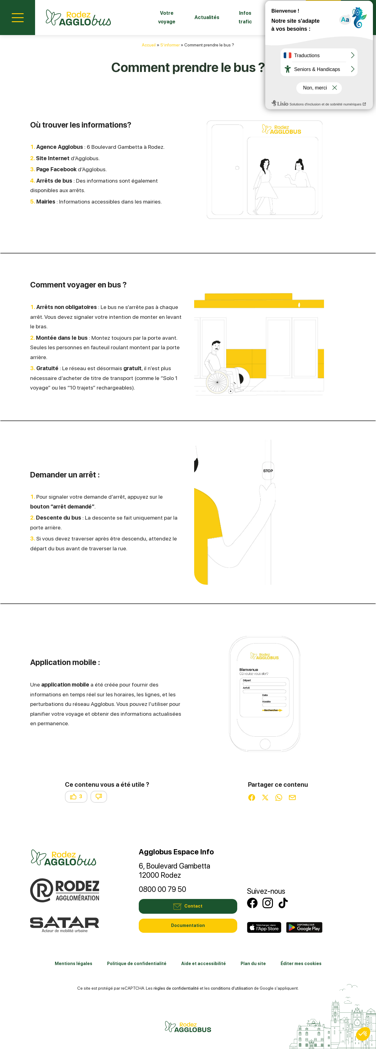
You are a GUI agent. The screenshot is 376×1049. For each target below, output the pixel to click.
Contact (323, 16)
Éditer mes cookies (301, 963)
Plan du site (253, 963)
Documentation (188, 925)
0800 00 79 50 (162, 889)
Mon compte (358, 16)
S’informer (170, 44)
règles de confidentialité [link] (176, 988)
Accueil (149, 44)
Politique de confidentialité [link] (136, 963)
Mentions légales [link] (73, 963)
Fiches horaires (279, 17)
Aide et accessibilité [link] (203, 963)
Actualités (199, 17)
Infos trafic (239, 17)
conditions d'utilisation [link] (232, 988)
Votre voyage (157, 17)
